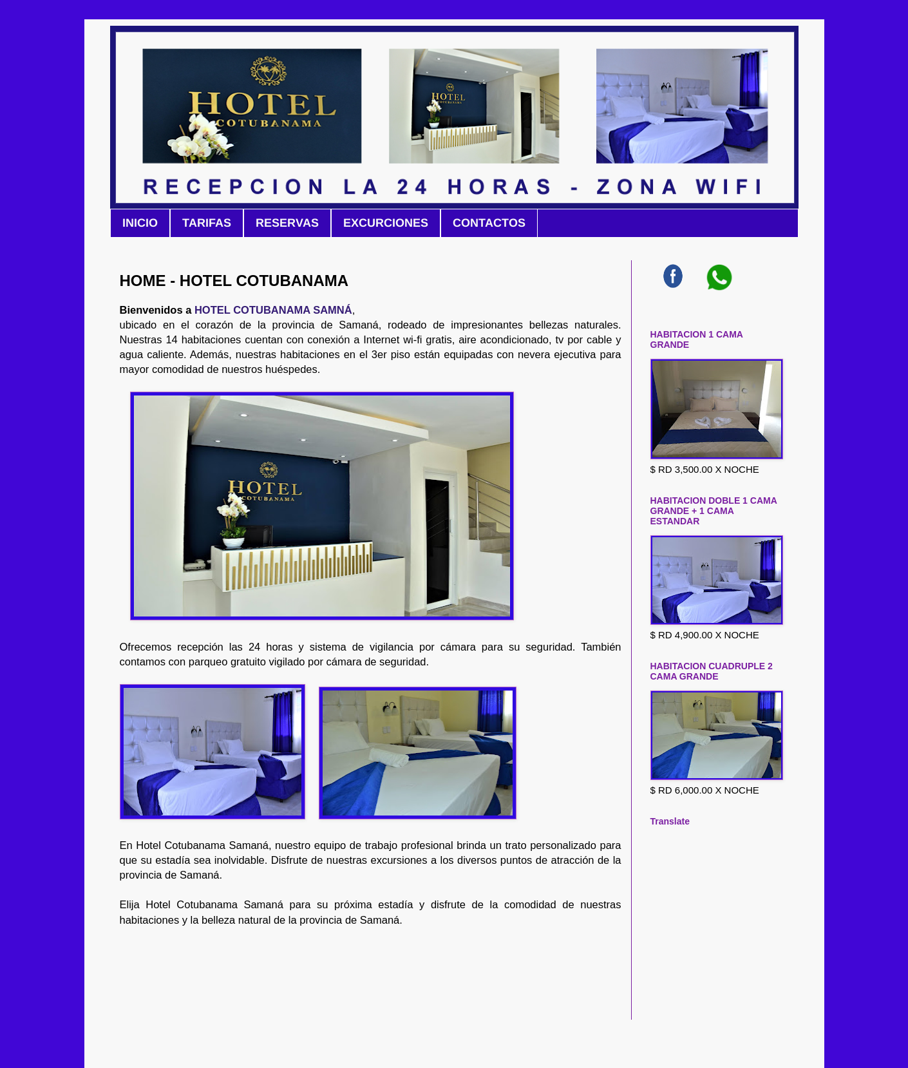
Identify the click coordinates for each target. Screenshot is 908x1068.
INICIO (140, 222)
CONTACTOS (489, 222)
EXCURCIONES (385, 222)
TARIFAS (206, 222)
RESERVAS (287, 222)
